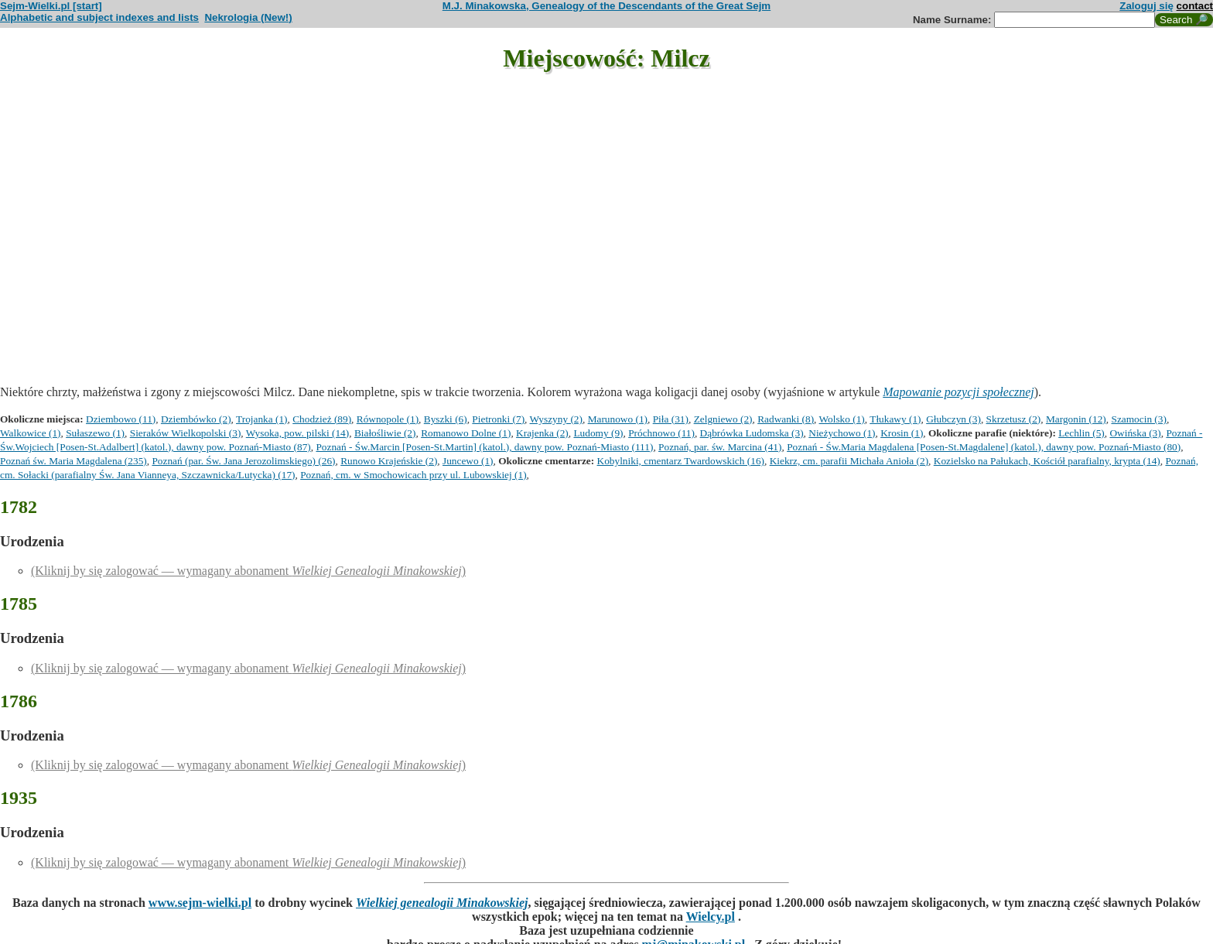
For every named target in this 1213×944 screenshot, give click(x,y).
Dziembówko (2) (196, 419)
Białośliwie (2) (385, 433)
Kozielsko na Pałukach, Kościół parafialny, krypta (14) (1047, 461)
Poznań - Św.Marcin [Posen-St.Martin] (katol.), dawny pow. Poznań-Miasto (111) (484, 447)
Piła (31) (671, 419)
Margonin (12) (1076, 419)
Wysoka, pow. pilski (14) (297, 433)
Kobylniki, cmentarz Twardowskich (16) (680, 461)
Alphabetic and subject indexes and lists (99, 17)
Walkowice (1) (30, 433)
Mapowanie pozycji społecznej (958, 391)
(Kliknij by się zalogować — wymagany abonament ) (248, 570)
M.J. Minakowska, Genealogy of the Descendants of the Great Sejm (606, 6)
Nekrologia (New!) (248, 17)
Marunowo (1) (618, 419)
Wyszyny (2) (556, 419)
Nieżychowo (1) (841, 433)
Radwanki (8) (785, 419)
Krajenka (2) (542, 433)
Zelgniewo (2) (723, 419)
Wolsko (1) (842, 419)
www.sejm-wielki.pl (200, 902)
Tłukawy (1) (895, 419)
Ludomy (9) (598, 433)
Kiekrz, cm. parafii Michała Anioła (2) (849, 461)
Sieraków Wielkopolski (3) (185, 433)
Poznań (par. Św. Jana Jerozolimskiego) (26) (243, 461)
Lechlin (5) (1081, 433)
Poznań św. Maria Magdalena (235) (73, 461)
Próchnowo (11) (661, 433)
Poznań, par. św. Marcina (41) (719, 447)
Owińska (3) (1134, 433)
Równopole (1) (388, 419)
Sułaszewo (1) (95, 433)
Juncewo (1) (468, 461)
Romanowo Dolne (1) (466, 433)
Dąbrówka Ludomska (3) (752, 433)
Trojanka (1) (262, 419)
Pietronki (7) (498, 419)
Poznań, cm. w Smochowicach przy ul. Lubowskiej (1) (413, 475)
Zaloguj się (1146, 6)
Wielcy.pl (710, 916)
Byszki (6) (445, 419)
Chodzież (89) (321, 419)
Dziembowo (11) (120, 419)
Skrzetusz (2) (1013, 419)
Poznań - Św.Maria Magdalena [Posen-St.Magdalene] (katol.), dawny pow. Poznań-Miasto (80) (984, 447)
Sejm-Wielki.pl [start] (51, 6)
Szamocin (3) (1138, 419)
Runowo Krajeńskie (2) (388, 461)
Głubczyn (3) (953, 419)
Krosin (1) (901, 433)
